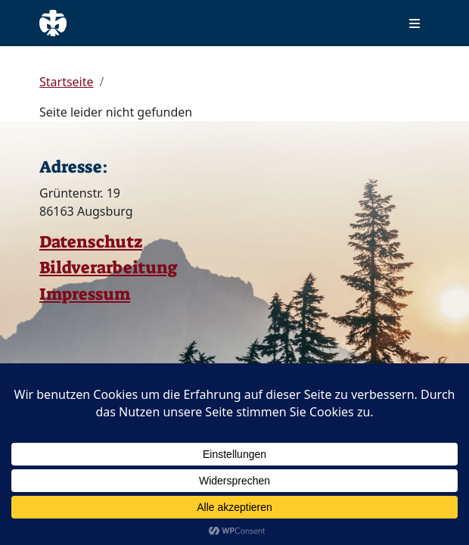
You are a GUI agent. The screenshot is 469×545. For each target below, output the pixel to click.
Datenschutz (90, 242)
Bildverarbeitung (108, 268)
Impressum (84, 294)
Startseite (66, 81)
